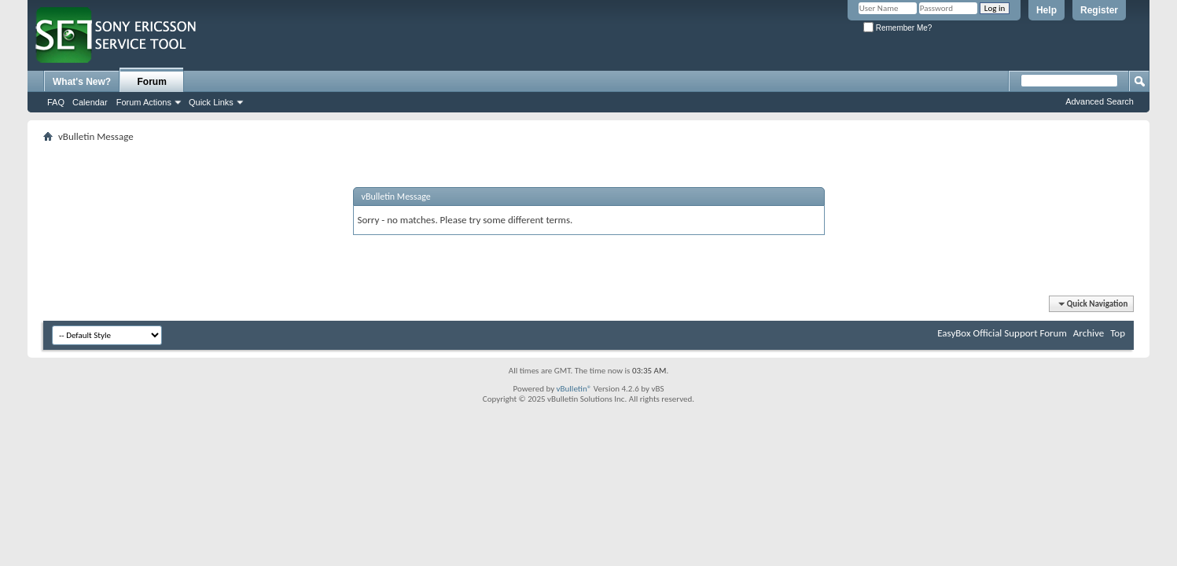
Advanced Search (1099, 101)
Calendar (90, 102)
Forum (152, 81)
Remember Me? (897, 28)
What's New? (82, 81)
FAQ (55, 102)
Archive (1088, 333)
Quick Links (211, 102)
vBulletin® (574, 389)
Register (1099, 10)
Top (1117, 333)
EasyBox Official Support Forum (1002, 333)
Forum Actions (143, 102)
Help (1046, 10)
